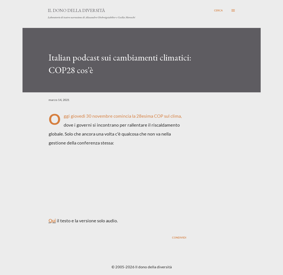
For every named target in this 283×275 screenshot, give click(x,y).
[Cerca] (218, 10)
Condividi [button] (179, 237)
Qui (52, 220)
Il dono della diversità (76, 10)
